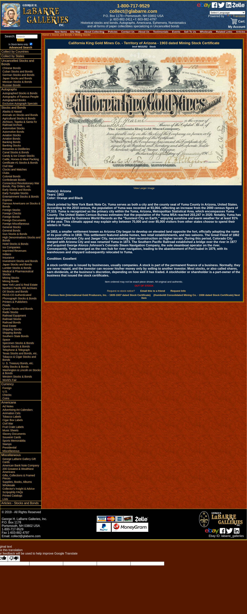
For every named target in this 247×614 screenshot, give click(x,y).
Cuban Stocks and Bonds (17, 71)
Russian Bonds (11, 85)
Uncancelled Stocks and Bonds (17, 62)
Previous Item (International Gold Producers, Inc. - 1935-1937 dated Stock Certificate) (99, 295)
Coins (5, 398)
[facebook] (214, 6)
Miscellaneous (10, 450)
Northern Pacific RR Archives (19, 288)
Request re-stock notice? (121, 290)
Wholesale (206, 31)
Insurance (8, 257)
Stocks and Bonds (13, 107)
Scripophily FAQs (12, 492)
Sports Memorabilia (14, 440)
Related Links (224, 31)
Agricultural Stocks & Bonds (18, 118)
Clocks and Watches (14, 169)
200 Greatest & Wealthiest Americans (18, 470)
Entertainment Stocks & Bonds (20, 196)
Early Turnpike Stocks (15, 193)
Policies (113, 31)
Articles (240, 31)
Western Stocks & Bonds (17, 376)
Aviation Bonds (11, 138)
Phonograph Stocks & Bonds (19, 298)
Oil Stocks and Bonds (15, 291)
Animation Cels (11, 413)
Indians (6, 254)
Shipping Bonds (11, 332)
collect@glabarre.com (133, 11)
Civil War (7, 166)
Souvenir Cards (11, 437)
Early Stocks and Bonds (16, 189)
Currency (7, 384)
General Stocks (11, 227)
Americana (8, 402)
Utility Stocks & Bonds (15, 366)
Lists (5, 499)
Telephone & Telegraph (16, 349)
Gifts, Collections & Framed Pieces (18, 477)
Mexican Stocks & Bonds (17, 81)
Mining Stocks (10, 277)
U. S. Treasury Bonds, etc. (18, 363)
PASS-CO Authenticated (16, 295)
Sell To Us (190, 31)
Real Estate (9, 325)
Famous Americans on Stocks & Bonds (21, 205)
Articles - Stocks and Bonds (20, 503)
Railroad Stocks (11, 319)
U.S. (5, 391)
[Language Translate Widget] (227, 12)
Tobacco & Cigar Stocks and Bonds (19, 358)
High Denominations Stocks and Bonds (21, 239)
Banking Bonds (11, 142)
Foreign (6, 388)
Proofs (6, 305)
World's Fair (9, 380)
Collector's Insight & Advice (18, 488)
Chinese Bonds (11, 68)
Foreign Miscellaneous (15, 223)
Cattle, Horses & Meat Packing (20, 159)
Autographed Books (14, 100)
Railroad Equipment (14, 315)
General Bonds (11, 230)
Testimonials (160, 31)
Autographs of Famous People (20, 96)
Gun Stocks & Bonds (14, 233)
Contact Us (128, 31)
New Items (61, 31)
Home (45, 34)
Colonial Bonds (11, 176)
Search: (21, 36)
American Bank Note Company (20, 465)
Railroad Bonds (11, 322)
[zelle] (238, 6)
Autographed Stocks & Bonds (19, 93)
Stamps (6, 444)
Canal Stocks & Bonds (15, 152)
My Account (236, 26)
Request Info (178, 290)
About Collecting (94, 31)
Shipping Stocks (12, 329)
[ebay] (204, 6)
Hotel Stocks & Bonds (15, 243)
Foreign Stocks (11, 209)
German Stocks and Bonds (18, 74)
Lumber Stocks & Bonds (16, 267)
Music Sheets (10, 430)
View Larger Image (144, 187)
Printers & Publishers (14, 301)
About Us (143, 31)
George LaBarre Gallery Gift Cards (19, 460)
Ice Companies (11, 247)
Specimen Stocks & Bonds (18, 343)
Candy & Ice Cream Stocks (18, 155)
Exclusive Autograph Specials (20, 103)
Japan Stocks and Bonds (17, 78)
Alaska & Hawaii (12, 111)
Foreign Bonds (11, 216)
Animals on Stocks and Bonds (20, 115)
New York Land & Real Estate (20, 284)
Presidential (9, 447)
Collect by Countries (15, 51)
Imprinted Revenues (14, 250)
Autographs (9, 89)
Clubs (5, 172)
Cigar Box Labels (12, 420)
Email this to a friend (152, 290)
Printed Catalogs (12, 495)
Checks (6, 394)
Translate (235, 16)
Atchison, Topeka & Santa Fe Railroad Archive (19, 123)
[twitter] (221, 6)
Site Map (75, 31)
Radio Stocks (10, 312)
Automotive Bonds (13, 131)
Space (6, 339)
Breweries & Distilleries (16, 148)
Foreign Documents (14, 220)
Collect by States (12, 56)
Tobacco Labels (11, 416)
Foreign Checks (11, 213)
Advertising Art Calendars (17, 409)
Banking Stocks (11, 145)
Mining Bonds (10, 281)
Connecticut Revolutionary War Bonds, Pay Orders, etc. (20, 185)
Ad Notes (8, 406)
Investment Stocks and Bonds (20, 261)
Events (176, 31)
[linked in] (229, 6)
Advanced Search (20, 47)
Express (7, 200)
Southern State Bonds (15, 336)
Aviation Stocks (11, 135)
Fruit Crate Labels (13, 426)
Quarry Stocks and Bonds (17, 308)
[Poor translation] (14, 558)
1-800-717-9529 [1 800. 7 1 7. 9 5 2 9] (133, 5)
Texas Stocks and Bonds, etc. (20, 353)
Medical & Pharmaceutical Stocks (17, 273)
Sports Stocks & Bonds (16, 346)
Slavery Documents (14, 433)
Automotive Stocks (13, 128)
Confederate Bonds (14, 179)
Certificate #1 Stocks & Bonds (20, 162)
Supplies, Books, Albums (17, 481)
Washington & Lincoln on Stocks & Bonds (21, 372)
